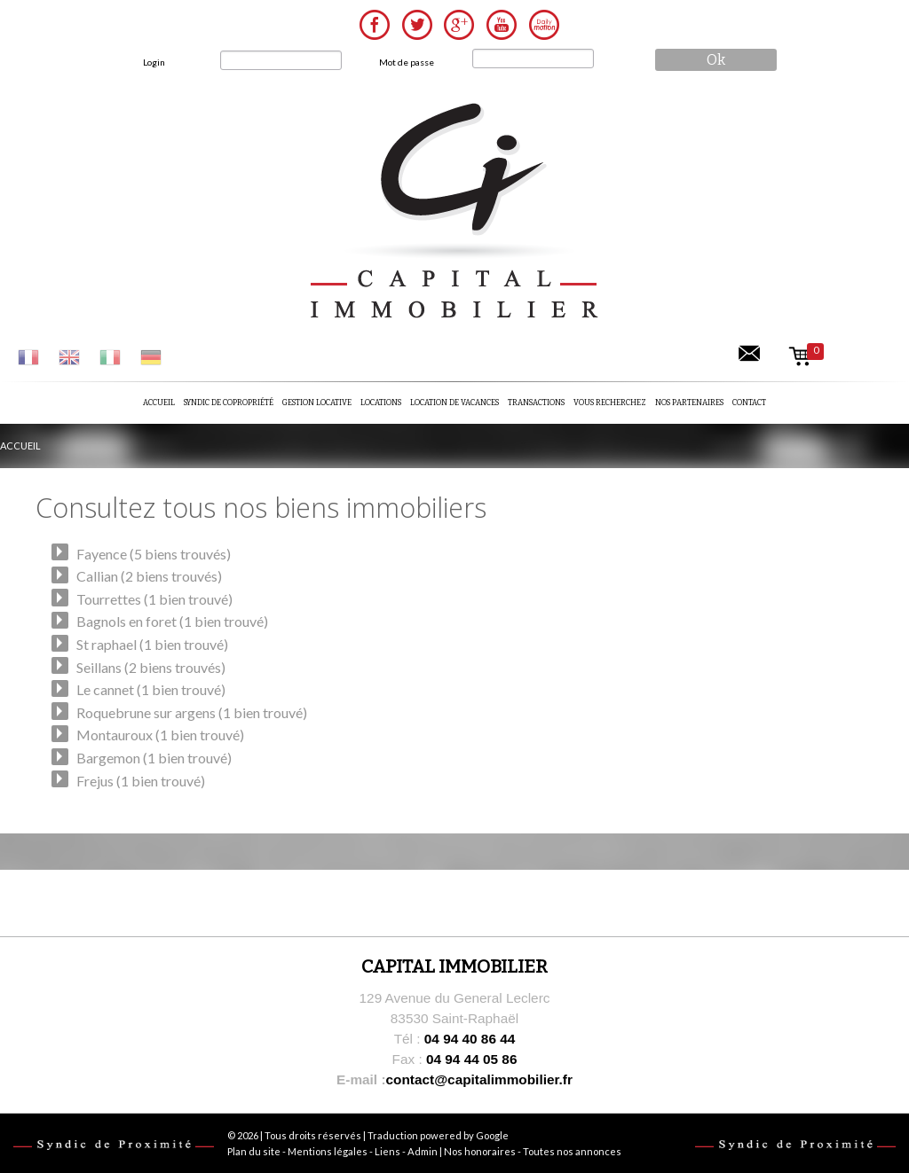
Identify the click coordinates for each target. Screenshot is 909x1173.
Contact (749, 402)
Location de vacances (454, 402)
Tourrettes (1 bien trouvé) (154, 598)
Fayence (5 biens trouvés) (153, 553)
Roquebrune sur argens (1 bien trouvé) (191, 712)
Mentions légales (328, 1151)
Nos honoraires (480, 1151)
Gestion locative (317, 402)
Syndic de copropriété (228, 402)
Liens (387, 1151)
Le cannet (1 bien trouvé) (150, 689)
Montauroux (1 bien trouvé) (160, 734)
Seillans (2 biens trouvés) (150, 667)
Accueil (159, 402)
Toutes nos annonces (572, 1151)
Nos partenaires (689, 402)
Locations (380, 402)
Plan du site (254, 1151)
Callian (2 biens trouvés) (149, 575)
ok (716, 59)
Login (154, 62)
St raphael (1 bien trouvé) (152, 644)
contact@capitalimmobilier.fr (454, 1079)
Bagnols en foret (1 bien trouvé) (172, 621)
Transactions (536, 402)
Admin (422, 1151)
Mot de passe (406, 62)
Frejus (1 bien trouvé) (140, 780)
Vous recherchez (609, 402)
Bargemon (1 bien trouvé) (154, 757)
